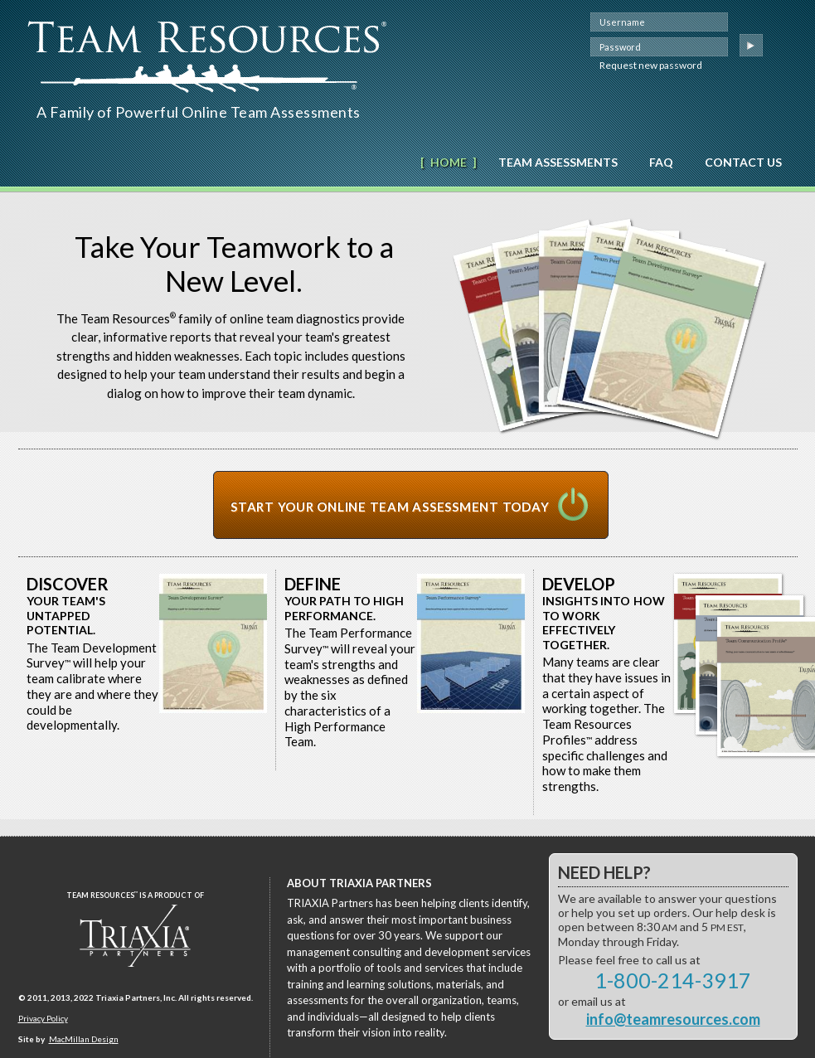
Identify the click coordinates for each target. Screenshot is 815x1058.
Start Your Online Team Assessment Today (389, 506)
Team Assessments (558, 162)
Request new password (650, 65)
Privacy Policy (43, 1018)
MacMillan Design (84, 1039)
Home (448, 162)
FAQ (661, 162)
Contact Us (743, 162)
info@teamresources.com (673, 1019)
